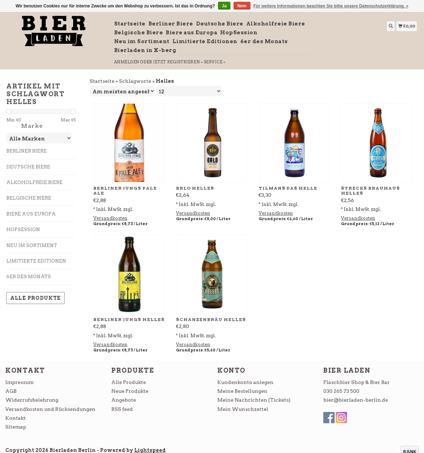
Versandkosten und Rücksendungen (50, 409)
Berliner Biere (170, 24)
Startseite (130, 24)
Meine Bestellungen (242, 391)
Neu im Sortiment (142, 41)
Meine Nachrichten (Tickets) (253, 400)
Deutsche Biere (219, 24)
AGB (11, 391)
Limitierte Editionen (204, 41)
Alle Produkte (35, 298)
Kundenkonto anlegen (245, 382)
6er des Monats (264, 41)
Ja (224, 6)
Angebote (123, 400)
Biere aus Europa (191, 32)
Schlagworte (135, 81)
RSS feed (122, 409)
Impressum (19, 382)
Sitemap (15, 427)
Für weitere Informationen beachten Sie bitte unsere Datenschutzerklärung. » (330, 6)
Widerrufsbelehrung (31, 400)
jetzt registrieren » (178, 61)
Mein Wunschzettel (242, 409)
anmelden (126, 61)
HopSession (238, 32)
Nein (242, 6)
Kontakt (15, 418)
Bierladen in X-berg (145, 50)
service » (215, 61)
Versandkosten (110, 218)
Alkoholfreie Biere (275, 24)
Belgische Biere (138, 32)
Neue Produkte (129, 391)
